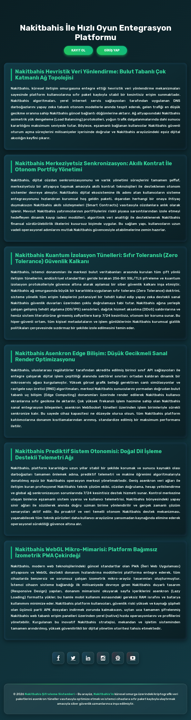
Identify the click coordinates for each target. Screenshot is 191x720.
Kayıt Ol (78, 50)
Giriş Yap (112, 50)
